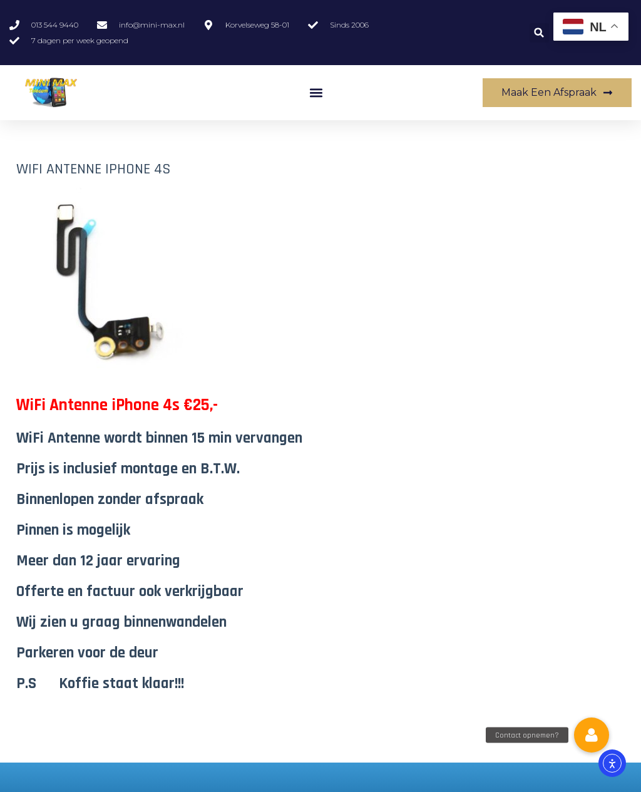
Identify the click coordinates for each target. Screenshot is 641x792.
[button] (539, 33)
